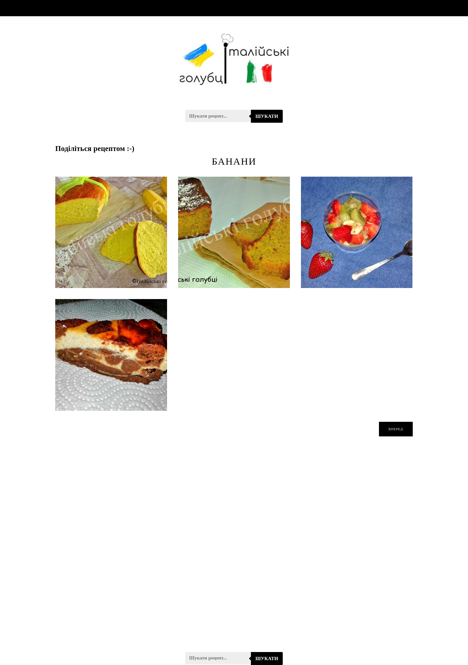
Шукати (266, 116)
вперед (396, 429)
